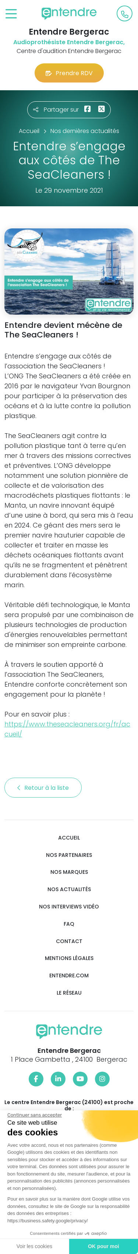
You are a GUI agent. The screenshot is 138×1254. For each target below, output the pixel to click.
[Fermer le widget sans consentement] (34, 1115)
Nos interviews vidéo (69, 907)
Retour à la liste (43, 788)
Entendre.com (69, 976)
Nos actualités (69, 889)
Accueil (69, 838)
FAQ (69, 924)
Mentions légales (69, 958)
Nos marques (69, 872)
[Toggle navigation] (11, 14)
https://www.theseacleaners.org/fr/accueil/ (67, 729)
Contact (69, 941)
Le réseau (69, 993)
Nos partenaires (69, 855)
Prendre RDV (69, 73)
